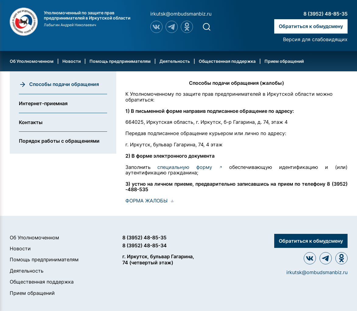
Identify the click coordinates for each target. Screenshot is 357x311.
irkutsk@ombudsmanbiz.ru (181, 13)
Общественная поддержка (227, 61)
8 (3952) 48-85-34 (144, 245)
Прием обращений (284, 61)
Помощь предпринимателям (120, 61)
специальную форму (189, 167)
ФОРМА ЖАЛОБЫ (146, 201)
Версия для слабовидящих (315, 39)
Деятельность (174, 61)
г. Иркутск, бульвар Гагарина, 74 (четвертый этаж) (158, 259)
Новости (71, 61)
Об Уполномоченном (32, 61)
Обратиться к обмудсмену (311, 26)
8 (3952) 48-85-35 (325, 14)
